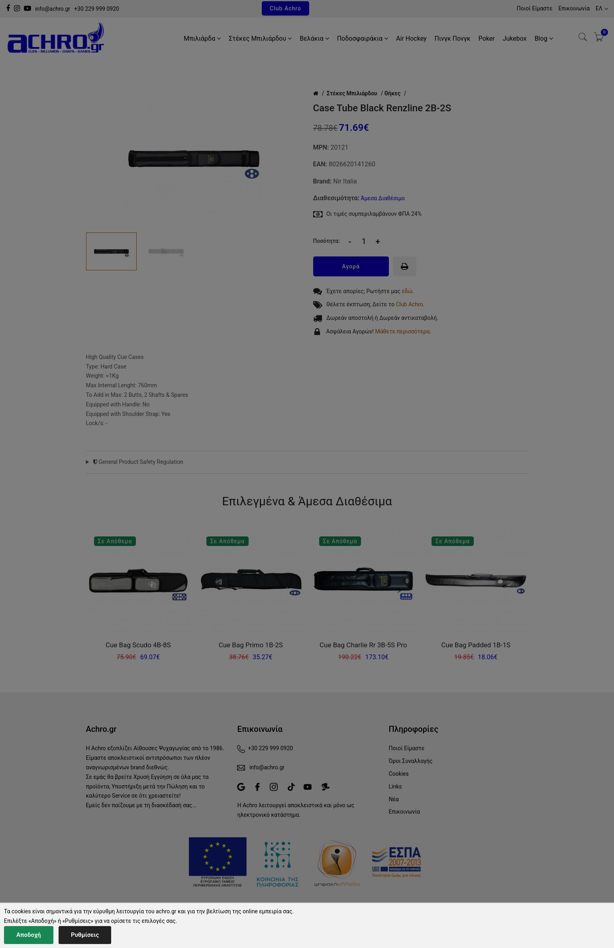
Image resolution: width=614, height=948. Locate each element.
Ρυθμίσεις (85, 934)
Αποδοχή (28, 934)
